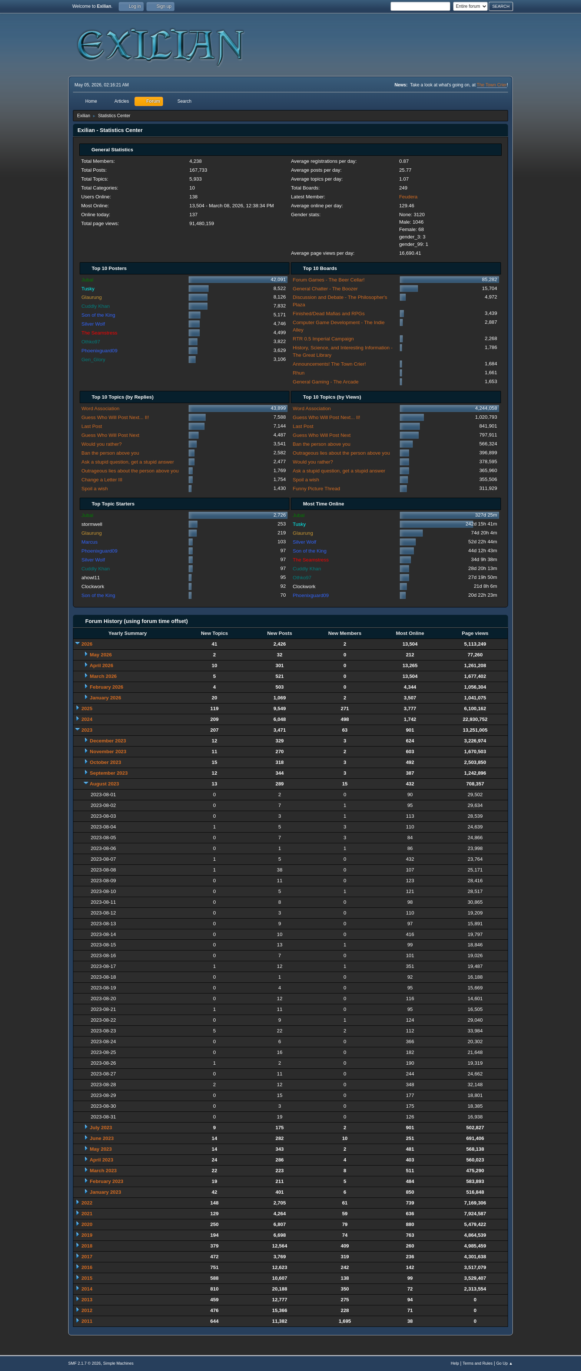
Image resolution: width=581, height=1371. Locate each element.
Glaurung (92, 297)
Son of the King (98, 315)
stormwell (92, 524)
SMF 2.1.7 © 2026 (84, 1363)
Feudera (408, 197)
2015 (87, 1278)
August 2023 (104, 784)
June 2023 (101, 1138)
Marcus (90, 542)
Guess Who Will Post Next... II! (115, 417)
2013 (87, 1299)
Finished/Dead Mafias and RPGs (329, 313)
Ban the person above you (110, 453)
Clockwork (93, 586)
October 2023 (105, 762)
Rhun (299, 373)
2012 (87, 1310)
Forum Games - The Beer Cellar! (329, 280)
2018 (87, 1246)
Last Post (92, 426)
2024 (87, 719)
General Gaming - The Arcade (326, 382)
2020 (87, 1224)
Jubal (87, 280)
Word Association (101, 408)
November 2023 (108, 751)
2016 (87, 1267)
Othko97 (91, 342)
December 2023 (108, 741)
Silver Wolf (93, 324)
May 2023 (101, 1149)
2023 (87, 730)
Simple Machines (118, 1363)
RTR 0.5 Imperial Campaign (323, 339)
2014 (87, 1289)
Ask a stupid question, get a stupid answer (128, 462)
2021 (87, 1213)
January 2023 (105, 1192)
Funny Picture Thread (316, 488)
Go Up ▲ (504, 1363)
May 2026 (101, 655)
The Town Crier (492, 85)
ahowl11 (91, 577)
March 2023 (103, 1170)
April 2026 (101, 665)
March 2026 (103, 676)
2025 (87, 708)
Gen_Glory (93, 359)
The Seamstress (99, 333)
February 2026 (106, 687)
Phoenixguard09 (99, 350)
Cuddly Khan (96, 306)
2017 (87, 1256)
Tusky (88, 288)
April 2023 (101, 1160)
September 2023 (108, 773)
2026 (87, 644)
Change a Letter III (102, 479)
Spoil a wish (95, 488)
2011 (87, 1321)
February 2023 (106, 1181)
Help (455, 1363)
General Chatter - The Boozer (325, 288)
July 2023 (101, 1127)
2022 (87, 1203)
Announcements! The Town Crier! (329, 364)
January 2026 (105, 698)
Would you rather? (102, 444)
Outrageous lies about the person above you (130, 471)
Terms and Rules (478, 1363)
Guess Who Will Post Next (110, 435)
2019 (87, 1235)
